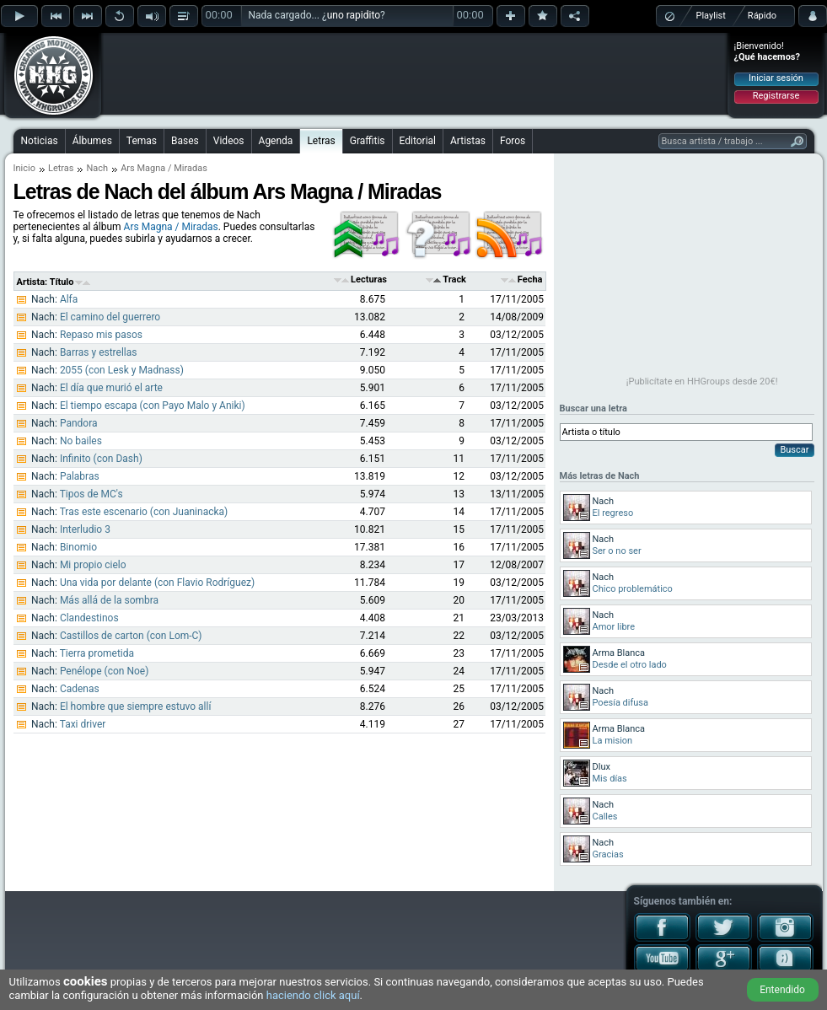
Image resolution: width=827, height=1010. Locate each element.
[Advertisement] (415, 73)
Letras (321, 141)
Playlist (711, 15)
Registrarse (776, 95)
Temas (141, 141)
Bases (185, 141)
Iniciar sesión (776, 78)
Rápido (762, 15)
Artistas (468, 141)
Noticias (39, 141)
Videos (228, 141)
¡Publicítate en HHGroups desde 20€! (702, 381)
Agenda (276, 141)
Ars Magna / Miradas (171, 227)
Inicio (24, 168)
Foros (512, 141)
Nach (97, 168)
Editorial (418, 141)
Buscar (794, 449)
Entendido (782, 990)
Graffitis (367, 141)
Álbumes (92, 141)
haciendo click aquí (313, 995)
